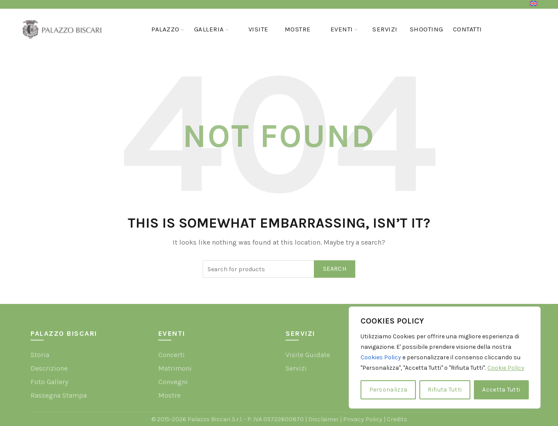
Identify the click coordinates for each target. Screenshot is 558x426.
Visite (258, 29)
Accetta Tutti (501, 389)
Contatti (467, 29)
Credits (397, 419)
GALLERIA (209, 29)
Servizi (385, 29)
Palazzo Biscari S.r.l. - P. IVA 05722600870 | (247, 419)
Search (334, 269)
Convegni (173, 382)
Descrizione (49, 368)
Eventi (341, 29)
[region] (445, 358)
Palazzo (165, 29)
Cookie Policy (505, 367)
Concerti (171, 355)
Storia (40, 355)
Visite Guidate (308, 355)
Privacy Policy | (365, 419)
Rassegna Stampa (59, 395)
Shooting (426, 29)
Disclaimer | (325, 419)
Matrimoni (175, 368)
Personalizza (388, 389)
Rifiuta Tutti (445, 389)
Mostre (298, 29)
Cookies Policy (381, 357)
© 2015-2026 (169, 419)
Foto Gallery (49, 382)
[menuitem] (534, 3)
